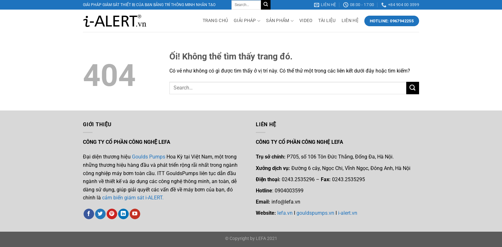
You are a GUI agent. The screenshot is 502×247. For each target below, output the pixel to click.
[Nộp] (266, 5)
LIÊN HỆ (350, 20)
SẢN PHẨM (280, 21)
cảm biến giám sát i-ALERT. (133, 198)
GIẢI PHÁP (247, 21)
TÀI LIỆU (327, 20)
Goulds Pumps (148, 157)
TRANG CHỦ (215, 20)
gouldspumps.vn (315, 213)
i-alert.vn (347, 213)
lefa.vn (285, 213)
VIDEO (305, 20)
